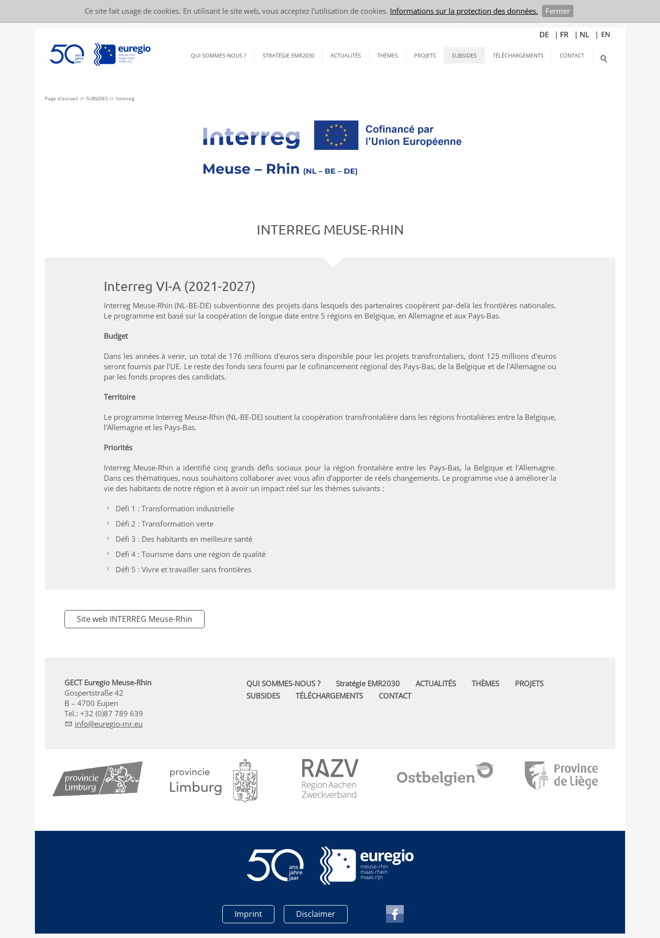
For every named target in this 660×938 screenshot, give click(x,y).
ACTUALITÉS (345, 55)
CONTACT (572, 55)
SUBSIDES (464, 55)
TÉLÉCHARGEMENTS (518, 55)
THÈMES (387, 55)
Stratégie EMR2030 (288, 55)
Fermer (557, 11)
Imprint (248, 913)
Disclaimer (315, 913)
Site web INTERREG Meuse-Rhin (134, 619)
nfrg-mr (109, 724)
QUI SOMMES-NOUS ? (218, 55)
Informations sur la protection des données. (464, 11)
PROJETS (425, 55)
